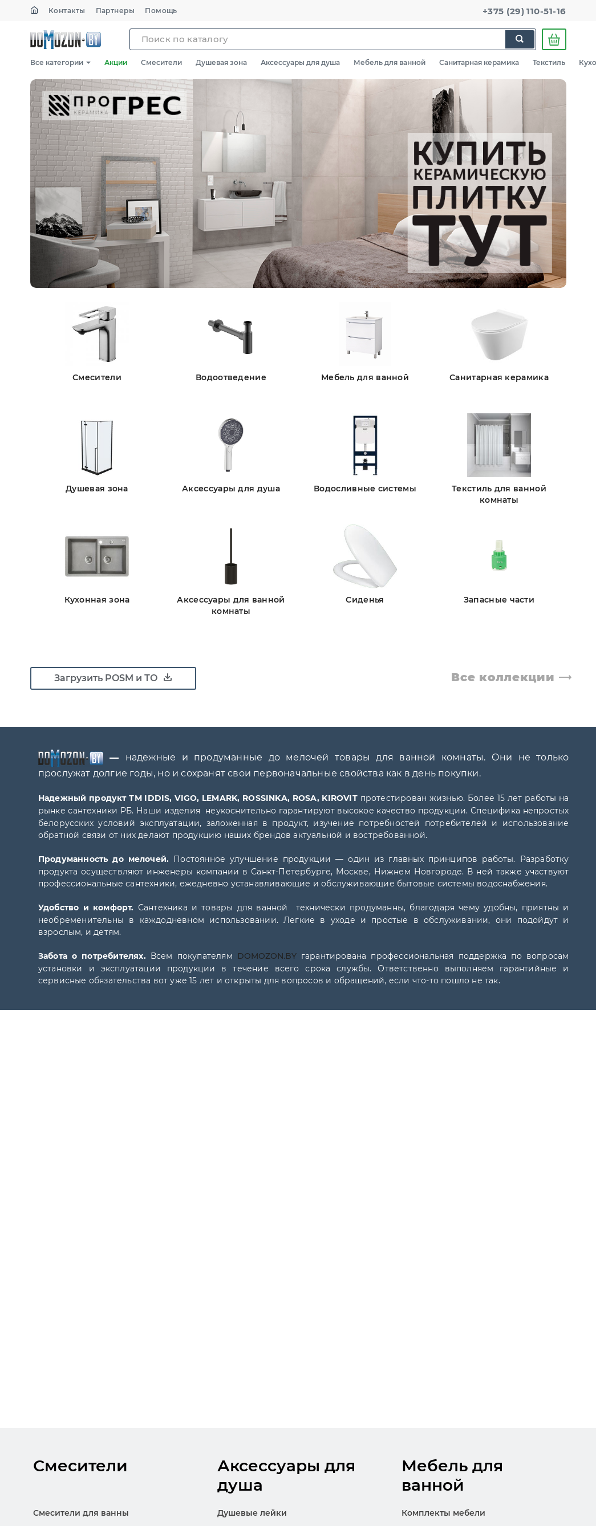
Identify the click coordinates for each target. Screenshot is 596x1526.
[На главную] (34, 10)
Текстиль (549, 62)
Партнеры (115, 10)
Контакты (67, 10)
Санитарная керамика (479, 62)
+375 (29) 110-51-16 (524, 11)
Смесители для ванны (81, 1513)
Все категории (60, 62)
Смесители (161, 62)
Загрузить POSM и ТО (113, 678)
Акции (115, 62)
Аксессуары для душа (300, 62)
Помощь (161, 10)
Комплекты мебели (443, 1513)
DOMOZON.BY (267, 956)
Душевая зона (221, 62)
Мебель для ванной (389, 62)
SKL (65, 39)
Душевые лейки (252, 1513)
